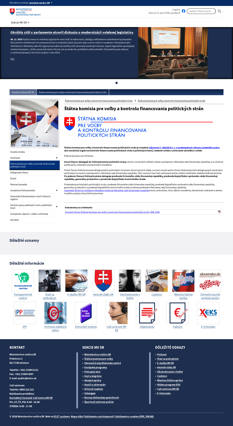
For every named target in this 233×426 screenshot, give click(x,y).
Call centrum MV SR (168, 389)
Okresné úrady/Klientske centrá (102, 363)
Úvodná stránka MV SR (23, 92)
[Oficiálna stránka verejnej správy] (41, 2)
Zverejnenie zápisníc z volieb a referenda (29, 213)
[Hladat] (219, 11)
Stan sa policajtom (168, 358)
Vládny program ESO (168, 384)
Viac (12, 58)
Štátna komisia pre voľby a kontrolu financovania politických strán (73, 92)
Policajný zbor (92, 371)
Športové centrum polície (99, 402)
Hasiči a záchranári (95, 384)
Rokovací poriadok (18, 184)
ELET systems (62, 416)
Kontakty (14, 219)
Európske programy (95, 367)
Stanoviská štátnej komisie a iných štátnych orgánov (30, 198)
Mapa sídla (77, 416)
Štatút (13, 178)
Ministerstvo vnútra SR (97, 354)
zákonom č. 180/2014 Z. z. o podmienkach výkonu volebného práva (184, 147)
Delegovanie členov (19, 172)
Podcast (162, 354)
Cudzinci (162, 376)
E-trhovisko (164, 393)
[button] (20, 21)
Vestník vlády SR (166, 367)
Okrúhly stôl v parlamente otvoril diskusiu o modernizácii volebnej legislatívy (71, 32)
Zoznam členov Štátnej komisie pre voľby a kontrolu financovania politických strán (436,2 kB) (112, 212)
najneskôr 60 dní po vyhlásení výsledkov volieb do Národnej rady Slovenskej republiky (106, 190)
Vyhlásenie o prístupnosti (99, 416)
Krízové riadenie (93, 389)
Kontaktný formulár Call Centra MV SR (31, 398)
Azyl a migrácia (92, 376)
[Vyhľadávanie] (201, 11)
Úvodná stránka (17, 151)
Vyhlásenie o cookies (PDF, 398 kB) (134, 416)
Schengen (90, 393)
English (176, 9)
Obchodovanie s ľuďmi (170, 371)
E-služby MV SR (165, 363)
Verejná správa (92, 380)
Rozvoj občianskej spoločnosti (101, 397)
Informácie (15, 157)
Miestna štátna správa (170, 380)
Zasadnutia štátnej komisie (22, 190)
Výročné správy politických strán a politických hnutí (31, 206)
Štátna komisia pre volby (98, 358)
